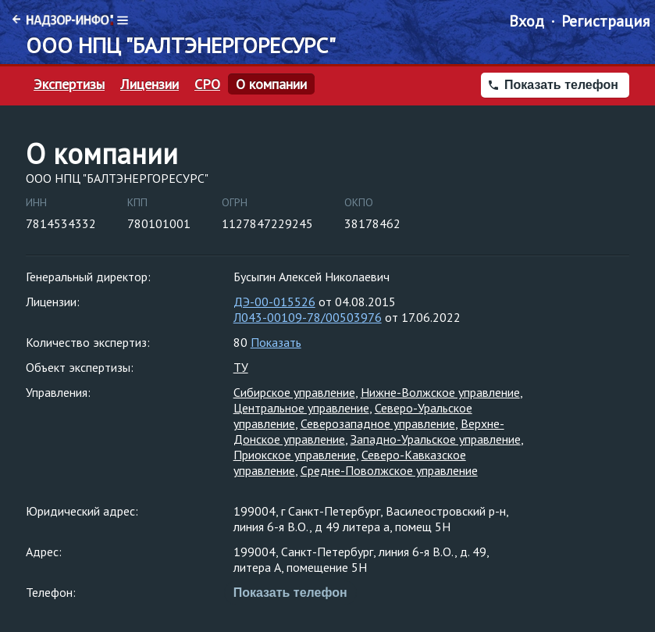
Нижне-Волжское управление (440, 392)
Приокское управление (294, 454)
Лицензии (149, 84)
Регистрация (605, 21)
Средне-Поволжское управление (389, 470)
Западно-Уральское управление (436, 439)
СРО (207, 84)
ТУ (240, 367)
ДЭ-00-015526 (274, 301)
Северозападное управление (378, 423)
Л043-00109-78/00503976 (307, 317)
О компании (271, 84)
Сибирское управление (294, 392)
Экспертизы (69, 84)
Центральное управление (301, 408)
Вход (526, 21)
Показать (276, 342)
